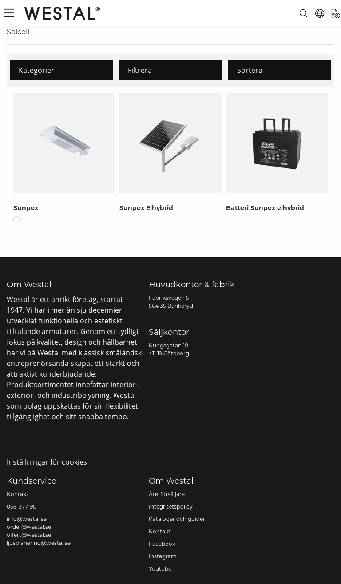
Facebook (162, 543)
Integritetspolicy (171, 506)
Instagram (163, 556)
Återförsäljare (167, 494)
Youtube (160, 568)
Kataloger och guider (177, 519)
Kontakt (17, 494)
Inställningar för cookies (47, 462)
